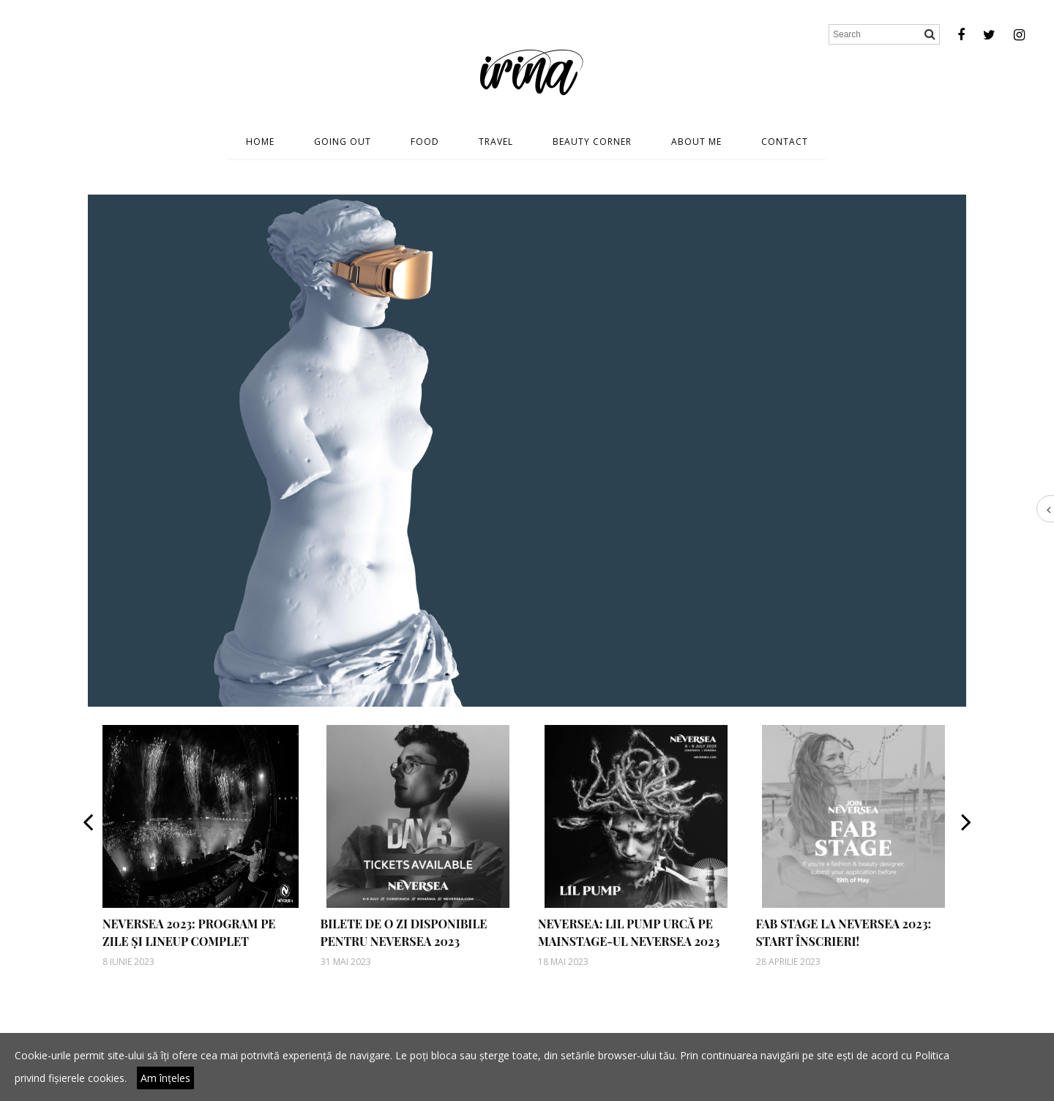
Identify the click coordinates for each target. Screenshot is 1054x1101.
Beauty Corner (592, 141)
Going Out (342, 141)
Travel (496, 141)
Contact (784, 141)
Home (260, 141)
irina (527, 69)
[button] (88, 847)
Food (425, 141)
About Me (696, 141)
